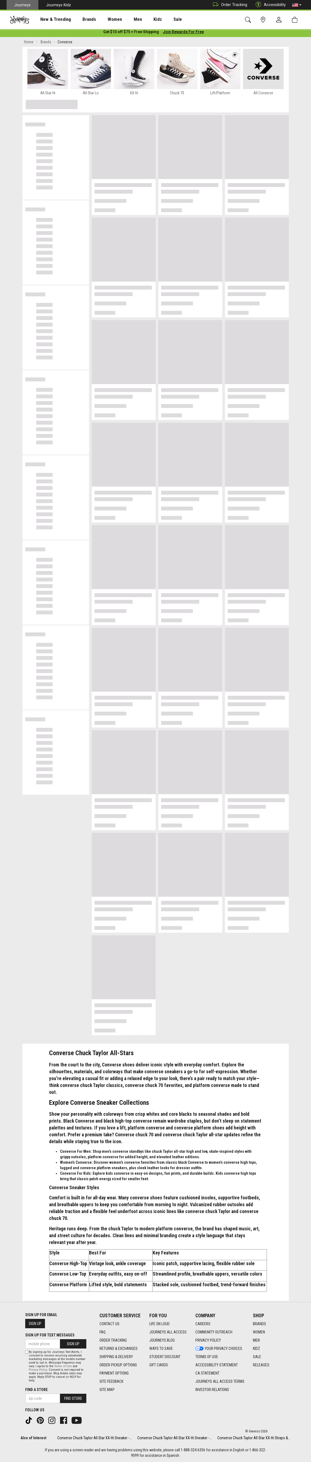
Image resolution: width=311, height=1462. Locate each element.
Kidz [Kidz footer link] (256, 1348)
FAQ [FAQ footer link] (102, 1332)
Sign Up (35, 1323)
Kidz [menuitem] (141, 19)
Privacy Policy (38, 1370)
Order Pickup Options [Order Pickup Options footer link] (118, 1365)
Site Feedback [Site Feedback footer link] (111, 1381)
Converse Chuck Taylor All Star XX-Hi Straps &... (253, 1438)
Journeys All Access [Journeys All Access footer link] (168, 1332)
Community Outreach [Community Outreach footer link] (213, 1332)
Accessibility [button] (269, 5)
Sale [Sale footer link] (257, 1357)
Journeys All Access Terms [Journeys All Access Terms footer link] (219, 1381)
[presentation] (51, 19)
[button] (297, 5)
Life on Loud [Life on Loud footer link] (159, 1324)
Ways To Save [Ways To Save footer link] (161, 1348)
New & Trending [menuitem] (50, 19)
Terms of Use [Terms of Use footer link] (206, 1357)
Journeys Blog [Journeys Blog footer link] (162, 1340)
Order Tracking (228, 5)
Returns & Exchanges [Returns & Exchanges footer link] (118, 1348)
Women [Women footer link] (259, 1332)
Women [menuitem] (103, 19)
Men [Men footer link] (256, 1340)
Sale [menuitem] (158, 19)
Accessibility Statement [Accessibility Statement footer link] (216, 1365)
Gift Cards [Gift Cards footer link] (158, 1365)
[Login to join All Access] (131, 33)
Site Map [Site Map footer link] (107, 1389)
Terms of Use (63, 1366)
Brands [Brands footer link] (259, 1324)
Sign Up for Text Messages (50, 1335)
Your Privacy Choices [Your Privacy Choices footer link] (218, 1348)
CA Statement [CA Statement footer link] (207, 1373)
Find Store (73, 1398)
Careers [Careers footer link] (202, 1324)
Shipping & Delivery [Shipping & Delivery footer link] (116, 1357)
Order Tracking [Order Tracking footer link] (113, 1340)
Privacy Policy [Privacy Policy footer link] (208, 1340)
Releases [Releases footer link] (261, 1365)
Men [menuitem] (123, 19)
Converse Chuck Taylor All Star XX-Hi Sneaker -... (94, 1438)
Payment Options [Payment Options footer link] (114, 1373)
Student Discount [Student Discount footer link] (165, 1357)
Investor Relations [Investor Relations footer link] (212, 1389)
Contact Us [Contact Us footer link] (109, 1324)
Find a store (36, 1389)
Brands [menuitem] (80, 19)
